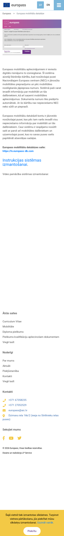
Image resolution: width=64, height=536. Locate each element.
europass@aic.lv (15, 410)
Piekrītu (32, 531)
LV (40, 4)
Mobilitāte (8, 326)
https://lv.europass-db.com (18, 151)
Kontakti (7, 376)
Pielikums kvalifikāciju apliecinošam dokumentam (31, 336)
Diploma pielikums (13, 331)
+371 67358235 (14, 400)
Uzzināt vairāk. (45, 522)
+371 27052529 (14, 405)
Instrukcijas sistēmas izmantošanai (22, 162)
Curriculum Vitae (12, 321)
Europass (7, 13)
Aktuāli (6, 365)
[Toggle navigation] (59, 5)
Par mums (8, 360)
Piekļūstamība (11, 371)
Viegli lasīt (8, 342)
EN (48, 4)
